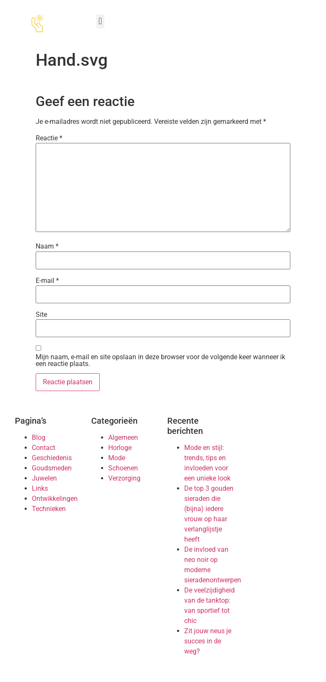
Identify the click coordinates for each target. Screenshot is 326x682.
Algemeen (123, 437)
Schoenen (123, 468)
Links (40, 488)
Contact (43, 448)
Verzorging (124, 478)
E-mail (47, 280)
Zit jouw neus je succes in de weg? (207, 641)
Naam (47, 246)
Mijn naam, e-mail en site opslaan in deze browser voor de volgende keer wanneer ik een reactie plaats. (160, 360)
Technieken (49, 509)
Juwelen (44, 478)
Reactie (49, 138)
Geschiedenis (52, 458)
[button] (100, 21)
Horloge (120, 448)
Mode (116, 458)
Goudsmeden (52, 468)
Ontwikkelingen (55, 499)
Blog (38, 437)
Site (41, 314)
